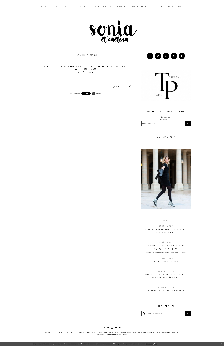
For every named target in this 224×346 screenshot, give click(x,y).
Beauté (69, 7)
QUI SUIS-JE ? (166, 137)
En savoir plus (151, 344)
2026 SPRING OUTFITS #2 (166, 261)
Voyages (56, 7)
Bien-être (84, 7)
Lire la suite (122, 87)
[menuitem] (44, 9)
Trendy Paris (176, 7)
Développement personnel (110, 7)
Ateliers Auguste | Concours (166, 290)
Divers (160, 7)
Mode (44, 7)
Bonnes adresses (141, 7)
